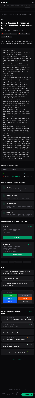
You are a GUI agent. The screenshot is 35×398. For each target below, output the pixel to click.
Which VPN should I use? (11, 278)
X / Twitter (25, 295)
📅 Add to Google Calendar (9, 33)
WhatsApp (10, 295)
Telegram (10, 298)
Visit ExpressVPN (17, 254)
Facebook (10, 301)
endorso (4, 2)
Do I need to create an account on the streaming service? (15, 284)
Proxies (4, 393)
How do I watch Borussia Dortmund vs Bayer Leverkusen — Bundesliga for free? (16, 272)
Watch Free (20, 10)
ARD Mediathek (16, 176)
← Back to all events (17, 359)
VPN (6, 14)
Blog (14, 10)
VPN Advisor (27, 394)
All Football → (29, 312)
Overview (3, 10)
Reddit (25, 298)
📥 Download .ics (6, 36)
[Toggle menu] (32, 2)
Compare (10, 10)
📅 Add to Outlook (24, 33)
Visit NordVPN (17, 237)
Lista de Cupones (18, 393)
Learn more (27, 7)
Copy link (25, 301)
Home (2, 14)
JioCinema (15, 173)
